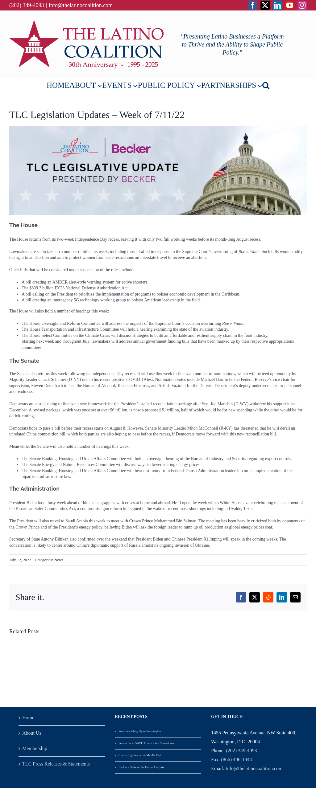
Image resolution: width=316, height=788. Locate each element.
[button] (265, 85)
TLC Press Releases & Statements (56, 763)
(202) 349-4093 (241, 750)
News (59, 559)
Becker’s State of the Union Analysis (141, 767)
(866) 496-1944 (236, 759)
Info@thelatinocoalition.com (254, 768)
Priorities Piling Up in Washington (139, 731)
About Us (31, 733)
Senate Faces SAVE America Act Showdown (146, 743)
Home (28, 717)
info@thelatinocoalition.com (81, 5)
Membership (34, 748)
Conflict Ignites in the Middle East (139, 755)
